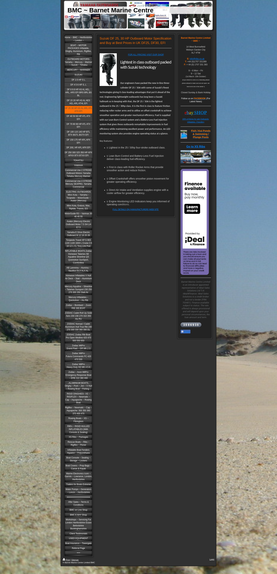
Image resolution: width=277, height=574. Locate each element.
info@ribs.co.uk (197, 59)
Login (212, 559)
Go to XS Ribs (195, 146)
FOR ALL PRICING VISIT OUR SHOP (146, 54)
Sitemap (75, 560)
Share (185, 331)
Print (66, 560)
